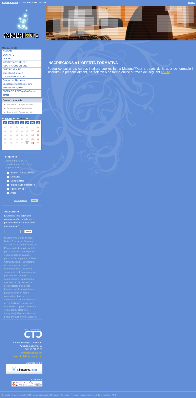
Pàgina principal (10, 2)
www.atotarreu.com (41, 395)
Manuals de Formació (13, 73)
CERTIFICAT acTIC (12, 69)
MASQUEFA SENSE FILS (15, 62)
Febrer (8, 118)
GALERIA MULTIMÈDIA (14, 77)
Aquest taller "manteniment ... (20, 112)
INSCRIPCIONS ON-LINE (15, 66)
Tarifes (6, 95)
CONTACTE (8, 55)
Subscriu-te (11, 211)
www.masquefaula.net (31, 353)
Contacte (6, 395)
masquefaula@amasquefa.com (27, 356)
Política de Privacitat (60, 395)
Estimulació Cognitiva (13, 88)
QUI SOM (7, 51)
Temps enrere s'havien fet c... (20, 108)
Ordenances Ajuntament (14, 80)
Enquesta (11, 156)
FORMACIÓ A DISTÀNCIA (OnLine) (19, 91)
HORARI (7, 58)
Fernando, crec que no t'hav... (21, 104)
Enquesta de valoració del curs (17, 84)
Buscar (191, 2)
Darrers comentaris (12, 100)
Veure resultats (20, 200)
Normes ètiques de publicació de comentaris (90, 395)
